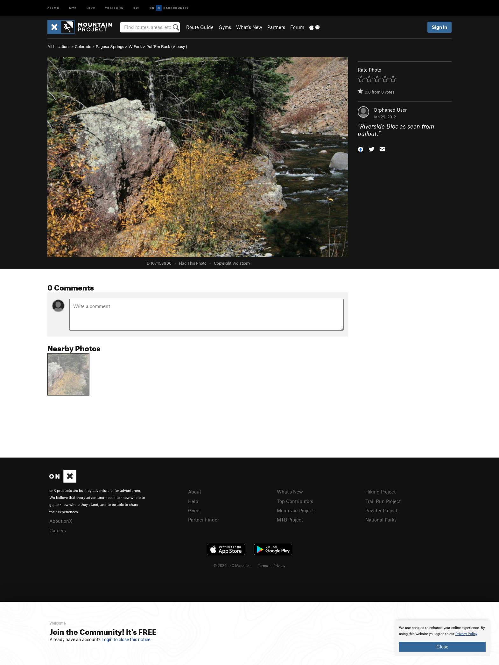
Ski (136, 8)
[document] (442, 638)
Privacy (279, 565)
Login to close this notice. (126, 639)
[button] (360, 148)
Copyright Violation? (232, 263)
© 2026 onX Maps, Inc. (233, 565)
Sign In (439, 27)
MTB (73, 8)
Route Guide (200, 27)
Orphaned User (390, 110)
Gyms (225, 27)
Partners (276, 27)
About (194, 491)
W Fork (135, 46)
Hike (91, 8)
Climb (53, 8)
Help (193, 501)
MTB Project (290, 519)
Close (442, 646)
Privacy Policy (466, 634)
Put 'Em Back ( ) (166, 46)
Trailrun (114, 8)
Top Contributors (295, 501)
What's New (249, 27)
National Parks (381, 519)
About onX (60, 521)
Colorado (83, 46)
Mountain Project (295, 510)
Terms (263, 565)
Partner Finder (203, 519)
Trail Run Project (383, 501)
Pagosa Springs (110, 46)
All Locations (58, 46)
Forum (297, 27)
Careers (57, 530)
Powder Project (381, 510)
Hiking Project (380, 491)
